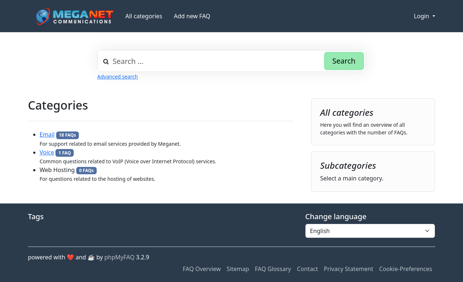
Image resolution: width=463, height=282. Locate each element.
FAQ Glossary (273, 269)
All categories (144, 16)
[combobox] (231, 61)
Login (422, 16)
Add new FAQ (192, 16)
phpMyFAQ (119, 257)
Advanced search (117, 76)
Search (343, 61)
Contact (307, 269)
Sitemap (238, 269)
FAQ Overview (202, 269)
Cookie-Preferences (405, 269)
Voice (47, 152)
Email (47, 134)
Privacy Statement (349, 269)
